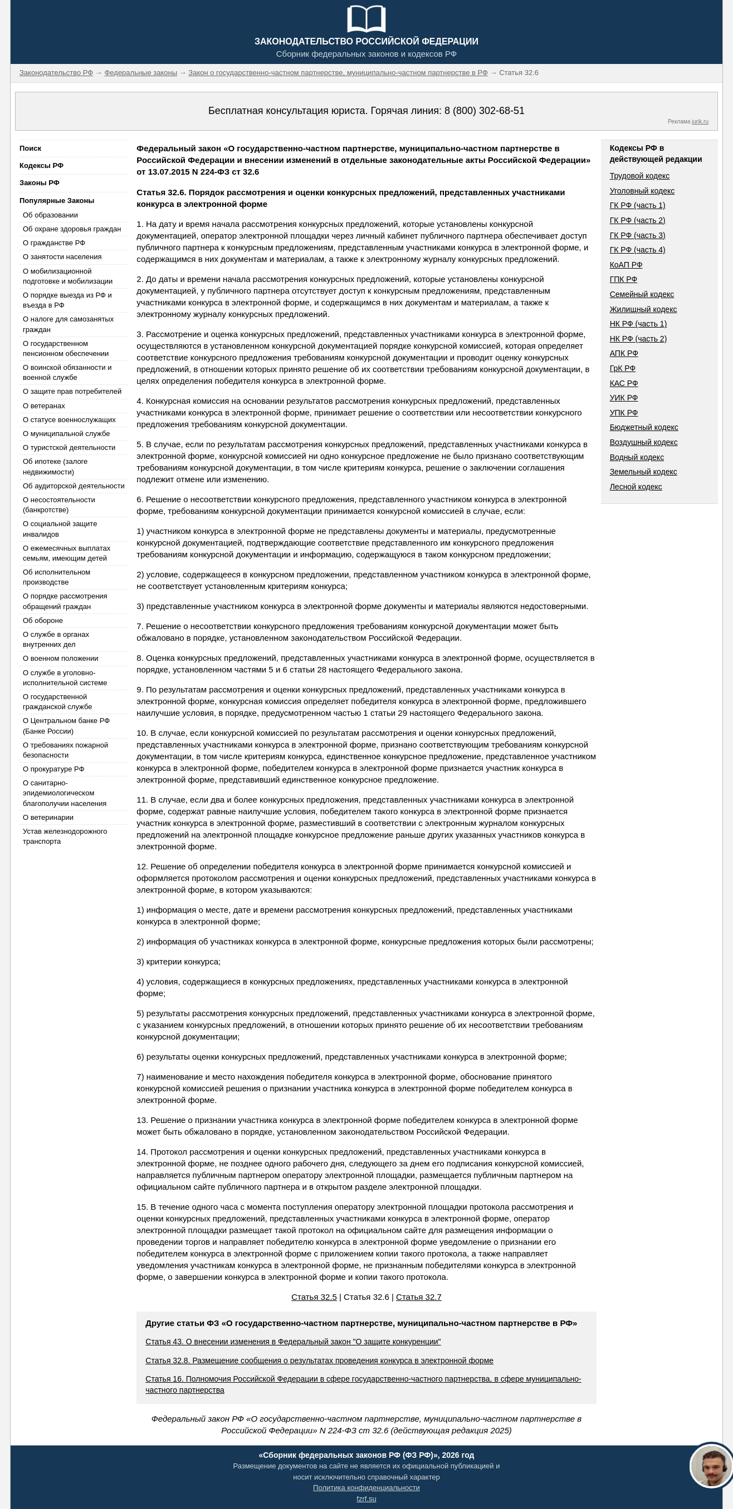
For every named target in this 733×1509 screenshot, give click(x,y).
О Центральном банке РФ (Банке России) (66, 725)
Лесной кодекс (636, 486)
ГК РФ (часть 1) (638, 205)
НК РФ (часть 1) (638, 323)
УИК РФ (624, 397)
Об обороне (43, 620)
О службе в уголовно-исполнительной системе (65, 678)
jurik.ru (700, 121)
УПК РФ (624, 412)
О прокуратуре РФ (54, 769)
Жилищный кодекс (643, 309)
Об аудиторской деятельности (74, 486)
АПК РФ (624, 353)
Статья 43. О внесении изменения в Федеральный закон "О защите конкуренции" (293, 1341)
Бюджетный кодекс (644, 427)
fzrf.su (366, 1499)
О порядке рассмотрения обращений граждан (65, 601)
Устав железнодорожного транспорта (65, 836)
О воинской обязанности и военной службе (67, 372)
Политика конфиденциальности (366, 1487)
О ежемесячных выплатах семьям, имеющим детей (66, 553)
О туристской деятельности (69, 447)
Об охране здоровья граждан (72, 229)
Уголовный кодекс (642, 190)
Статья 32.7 (419, 1297)
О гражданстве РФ (54, 243)
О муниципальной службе (66, 433)
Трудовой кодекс (640, 175)
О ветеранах (44, 406)
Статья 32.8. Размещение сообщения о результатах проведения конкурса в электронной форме (319, 1360)
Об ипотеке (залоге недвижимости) (55, 466)
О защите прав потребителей (72, 391)
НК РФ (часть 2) (638, 338)
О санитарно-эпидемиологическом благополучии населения (64, 793)
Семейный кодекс (642, 294)
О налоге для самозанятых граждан (68, 324)
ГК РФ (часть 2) (638, 220)
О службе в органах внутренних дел (56, 639)
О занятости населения (62, 257)
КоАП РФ (626, 264)
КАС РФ (624, 383)
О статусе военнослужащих (69, 419)
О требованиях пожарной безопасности (65, 750)
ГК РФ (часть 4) (638, 249)
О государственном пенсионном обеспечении (66, 348)
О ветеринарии (48, 817)
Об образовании (50, 215)
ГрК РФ (623, 368)
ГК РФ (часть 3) (638, 235)
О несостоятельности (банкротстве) (59, 505)
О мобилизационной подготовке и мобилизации (68, 276)
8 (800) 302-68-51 (484, 110)
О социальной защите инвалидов (60, 529)
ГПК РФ (624, 279)
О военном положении (61, 658)
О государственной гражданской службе (57, 701)
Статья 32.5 (314, 1297)
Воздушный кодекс (644, 442)
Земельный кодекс (643, 471)
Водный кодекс (637, 457)
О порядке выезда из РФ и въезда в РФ (67, 300)
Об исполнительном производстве (56, 577)
